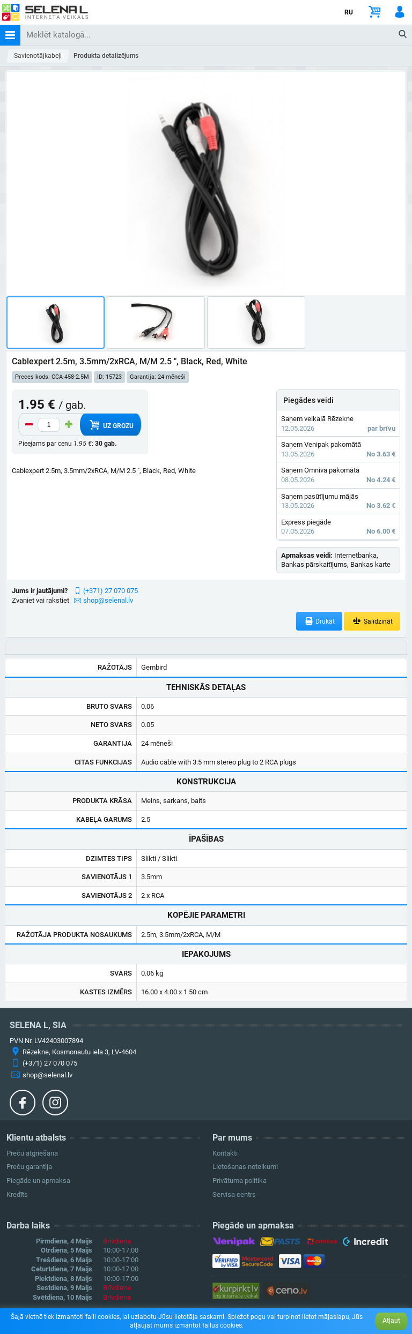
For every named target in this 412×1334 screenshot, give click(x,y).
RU (348, 12)
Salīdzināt (372, 621)
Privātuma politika (239, 1180)
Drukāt (319, 621)
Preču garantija (29, 1167)
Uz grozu (110, 424)
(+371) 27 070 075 (110, 591)
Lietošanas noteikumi (245, 1167)
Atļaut (391, 1320)
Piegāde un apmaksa (38, 1180)
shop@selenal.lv (108, 600)
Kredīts (17, 1194)
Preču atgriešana (32, 1153)
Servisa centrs (234, 1194)
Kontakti (225, 1153)
